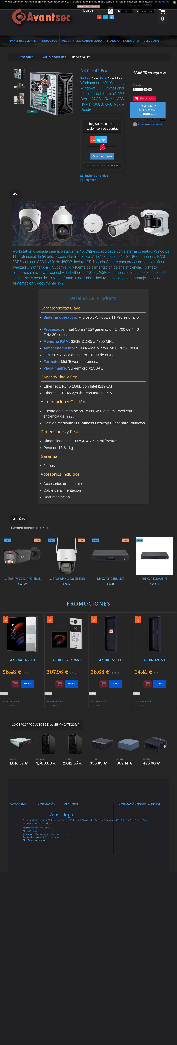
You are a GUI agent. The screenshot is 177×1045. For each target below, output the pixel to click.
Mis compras (74, 810)
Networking (19, 842)
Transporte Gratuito (123, 40)
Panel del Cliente (23, 40)
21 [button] (110, 717)
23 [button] (116, 717)
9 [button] (77, 717)
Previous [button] (5, 561)
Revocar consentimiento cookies (48, 937)
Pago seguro (46, 845)
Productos (49, 40)
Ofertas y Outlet (21, 948)
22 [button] (113, 717)
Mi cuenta (71, 804)
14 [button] (91, 717)
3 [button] (91, 591)
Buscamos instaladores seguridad (46, 902)
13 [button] (88, 717)
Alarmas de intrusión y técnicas (19, 831)
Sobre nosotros (48, 852)
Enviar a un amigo (96, 175)
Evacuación (19, 988)
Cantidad (137, 85)
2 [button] (94, 591)
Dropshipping (47, 891)
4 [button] (88, 591)
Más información (92, 6)
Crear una (113, 165)
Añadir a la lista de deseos (150, 124)
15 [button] (94, 717)
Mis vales (72, 856)
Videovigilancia (21, 821)
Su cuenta (126, 11)
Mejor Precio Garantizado (82, 40)
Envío (42, 869)
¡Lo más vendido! (49, 828)
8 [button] (74, 717)
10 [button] (80, 717)
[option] (154, 562)
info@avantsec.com (135, 830)
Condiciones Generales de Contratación (47, 880)
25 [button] (121, 717)
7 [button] (80, 591)
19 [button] (105, 717)
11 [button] (83, 717)
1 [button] (96, 591)
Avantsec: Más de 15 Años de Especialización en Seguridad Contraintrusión (48, 966)
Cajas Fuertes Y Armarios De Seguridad (21, 977)
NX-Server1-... (13, 759)
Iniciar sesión (146, 11)
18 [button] (102, 717)
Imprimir (90, 179)
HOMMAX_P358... (40, 759)
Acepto (81, 6)
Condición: (86, 78)
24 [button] (119, 717)
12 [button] (85, 717)
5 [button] (85, 591)
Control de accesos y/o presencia (19, 863)
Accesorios (18, 924)
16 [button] (96, 717)
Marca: (104, 78)
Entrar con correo (102, 156)
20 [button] (107, 717)
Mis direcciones (75, 838)
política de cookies (160, 2)
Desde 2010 (151, 40)
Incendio (17, 941)
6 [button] (83, 591)
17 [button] (99, 717)
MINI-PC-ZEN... (93, 759)
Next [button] (171, 561)
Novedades (45, 821)
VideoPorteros (20, 874)
